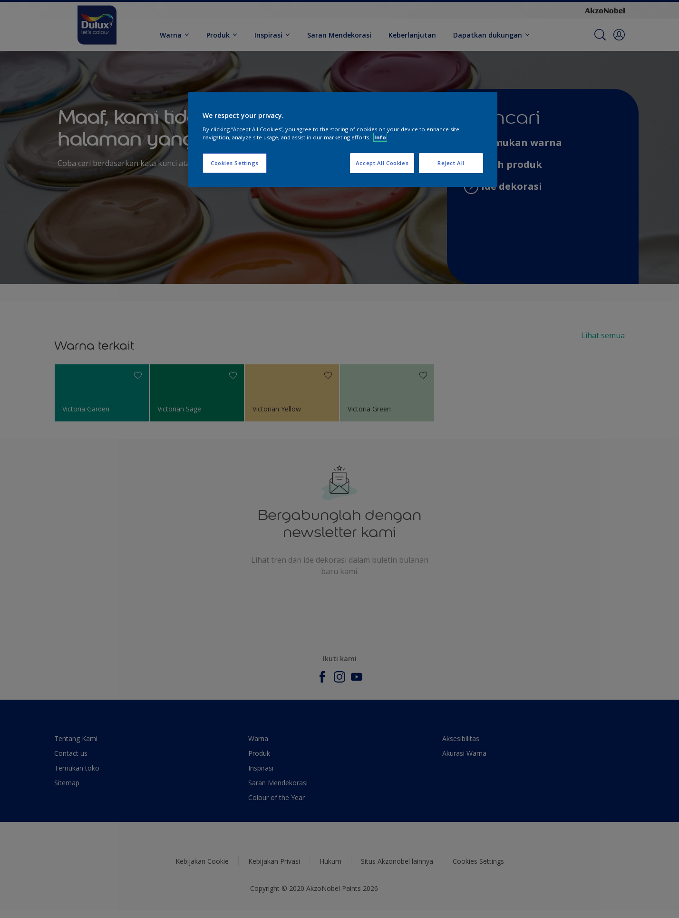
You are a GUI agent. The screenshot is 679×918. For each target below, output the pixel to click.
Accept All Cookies (382, 162)
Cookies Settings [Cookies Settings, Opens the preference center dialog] (235, 162)
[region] (342, 139)
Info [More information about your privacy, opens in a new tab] (380, 137)
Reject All (451, 162)
